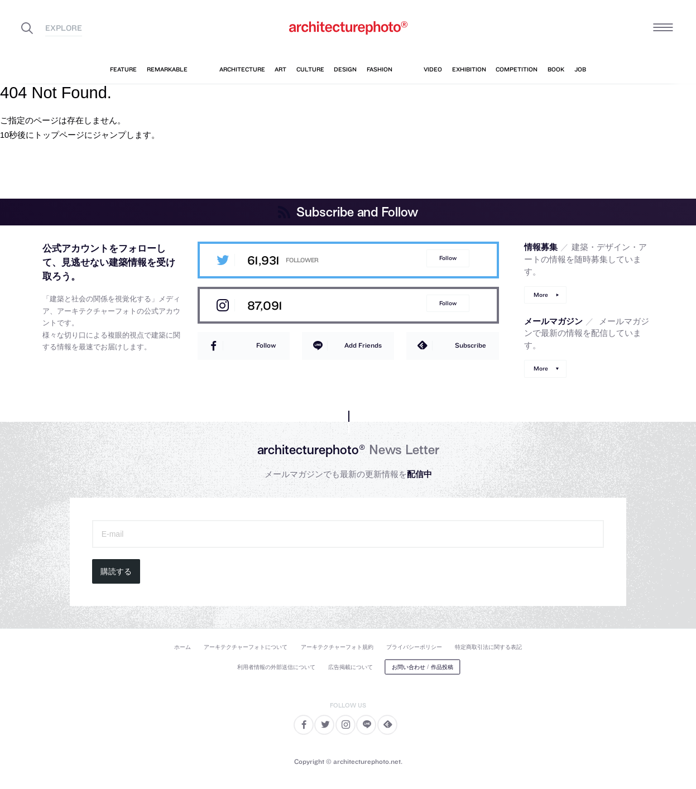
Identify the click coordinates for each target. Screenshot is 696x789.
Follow (448, 258)
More (541, 295)
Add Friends (363, 345)
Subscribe (470, 345)
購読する (116, 571)
